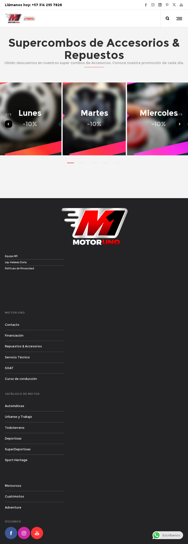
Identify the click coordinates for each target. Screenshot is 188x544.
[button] (70, 162)
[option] (94, 119)
